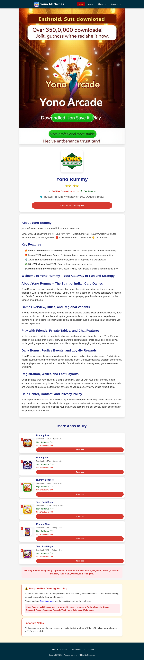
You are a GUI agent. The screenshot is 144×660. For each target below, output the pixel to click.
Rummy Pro (42, 435)
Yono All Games (52, 4)
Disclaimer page (47, 601)
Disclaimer (76, 650)
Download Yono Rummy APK (72, 205)
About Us (102, 4)
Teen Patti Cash (44, 502)
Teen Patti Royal (44, 546)
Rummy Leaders (45, 480)
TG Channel (88, 650)
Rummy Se (42, 457)
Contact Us (116, 4)
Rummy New (43, 524)
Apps (90, 4)
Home (80, 4)
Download (80, 450)
